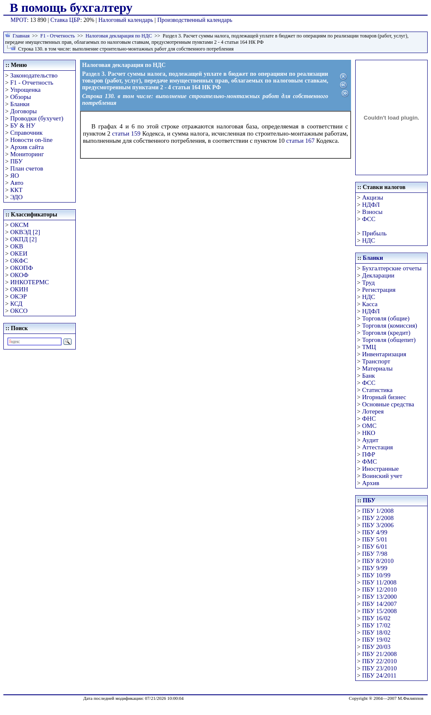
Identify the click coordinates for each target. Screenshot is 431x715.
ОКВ (16, 246)
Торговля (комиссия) (389, 325)
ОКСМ (19, 224)
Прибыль (374, 233)
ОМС (369, 425)
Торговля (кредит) (386, 332)
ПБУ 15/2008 (379, 611)
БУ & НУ (22, 125)
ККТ (16, 190)
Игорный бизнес (384, 397)
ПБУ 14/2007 (379, 603)
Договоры (23, 111)
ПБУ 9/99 (374, 568)
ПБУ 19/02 (376, 639)
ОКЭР (18, 296)
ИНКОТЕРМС (29, 282)
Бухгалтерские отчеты (391, 268)
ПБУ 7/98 (374, 553)
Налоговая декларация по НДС (118, 36)
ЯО (14, 175)
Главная (21, 36)
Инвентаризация (384, 354)
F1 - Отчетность (57, 36)
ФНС (369, 418)
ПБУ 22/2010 (379, 661)
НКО (368, 433)
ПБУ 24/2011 (379, 675)
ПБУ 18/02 (376, 632)
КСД (16, 303)
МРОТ (19, 20)
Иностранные (380, 468)
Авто (16, 182)
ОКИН (19, 289)
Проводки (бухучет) (36, 118)
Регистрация (379, 289)
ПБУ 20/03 (376, 646)
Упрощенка (25, 89)
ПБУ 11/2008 (379, 582)
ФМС (369, 461)
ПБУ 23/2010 (379, 668)
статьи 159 (126, 133)
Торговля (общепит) (388, 339)
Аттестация (377, 447)
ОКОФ (19, 275)
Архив (370, 483)
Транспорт (376, 361)
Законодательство (33, 75)
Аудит (370, 440)
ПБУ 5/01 (374, 539)
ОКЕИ (18, 253)
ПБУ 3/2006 (378, 525)
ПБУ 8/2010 (378, 561)
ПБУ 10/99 (376, 575)
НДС (368, 240)
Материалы (377, 368)
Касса (370, 304)
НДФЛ (371, 204)
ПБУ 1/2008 (378, 510)
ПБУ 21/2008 (379, 654)
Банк (368, 375)
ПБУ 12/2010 (379, 589)
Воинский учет (382, 475)
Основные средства (388, 404)
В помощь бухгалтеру (71, 7)
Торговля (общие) (386, 318)
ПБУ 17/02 (376, 625)
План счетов (26, 168)
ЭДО (16, 197)
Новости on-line (31, 139)
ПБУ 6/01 (374, 546)
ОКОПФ (21, 267)
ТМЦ (369, 347)
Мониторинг (27, 154)
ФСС (368, 219)
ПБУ (16, 161)
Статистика (377, 390)
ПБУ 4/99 (374, 532)
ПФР (368, 454)
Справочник (26, 132)
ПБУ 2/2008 (378, 518)
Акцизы (372, 197)
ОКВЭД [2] (25, 232)
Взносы (372, 211)
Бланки (19, 104)
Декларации (378, 275)
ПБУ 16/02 (376, 618)
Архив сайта (27, 147)
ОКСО (18, 310)
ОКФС (19, 260)
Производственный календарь (194, 20)
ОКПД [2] (23, 239)
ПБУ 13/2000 (379, 596)
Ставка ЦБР (65, 20)
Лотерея (372, 411)
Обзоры (20, 96)
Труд (368, 282)
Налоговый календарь (125, 20)
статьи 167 (300, 140)
